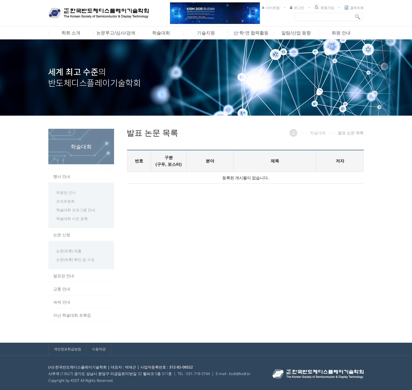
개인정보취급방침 (67, 349)
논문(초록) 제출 (68, 250)
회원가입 (324, 7)
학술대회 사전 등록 (72, 218)
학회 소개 (70, 33)
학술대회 (161, 33)
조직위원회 (65, 201)
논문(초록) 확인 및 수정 (75, 259)
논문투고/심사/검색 (115, 33)
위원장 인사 (66, 192)
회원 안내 (341, 33)
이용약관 (99, 349)
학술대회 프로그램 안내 (75, 209)
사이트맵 (271, 7)
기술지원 (206, 33)
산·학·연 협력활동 (251, 33)
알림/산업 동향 (296, 33)
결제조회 (354, 7)
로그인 (297, 7)
